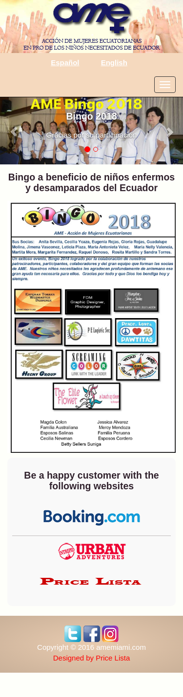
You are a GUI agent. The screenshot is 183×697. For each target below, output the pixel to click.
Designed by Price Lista (91, 658)
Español (65, 62)
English (114, 62)
